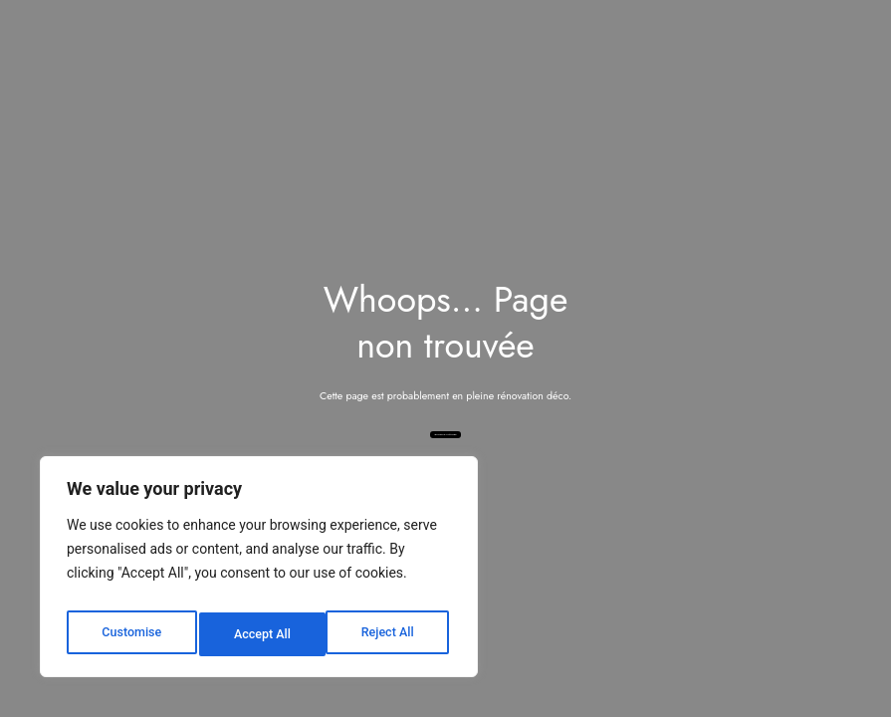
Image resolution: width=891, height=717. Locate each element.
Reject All (260, 634)
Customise (130, 634)
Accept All (389, 634)
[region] (259, 572)
